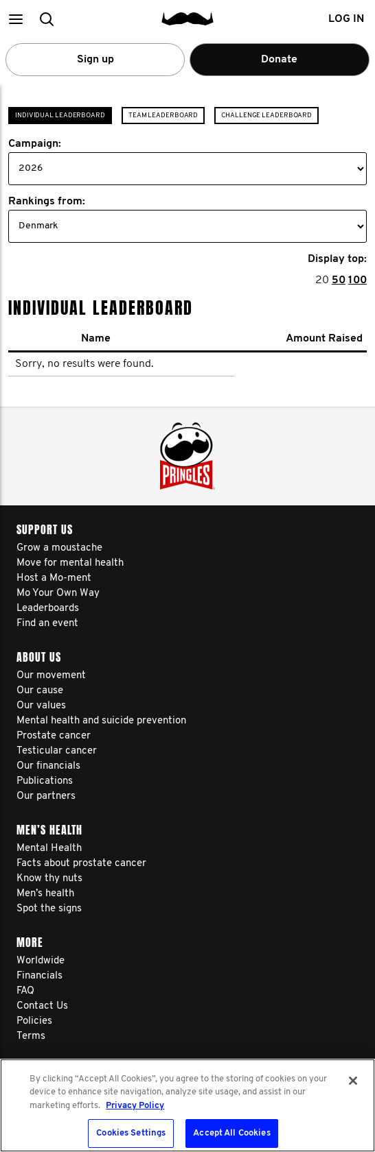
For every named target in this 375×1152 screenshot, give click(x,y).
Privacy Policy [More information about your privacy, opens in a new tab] (135, 1105)
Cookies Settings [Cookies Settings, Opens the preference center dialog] (131, 1133)
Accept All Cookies (231, 1133)
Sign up (95, 59)
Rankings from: (46, 201)
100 (357, 280)
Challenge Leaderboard (266, 115)
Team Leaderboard (163, 115)
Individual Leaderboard (60, 115)
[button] (15, 19)
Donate (279, 59)
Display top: (337, 259)
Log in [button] (346, 19)
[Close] (353, 1081)
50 (338, 280)
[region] (187, 1105)
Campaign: (34, 144)
